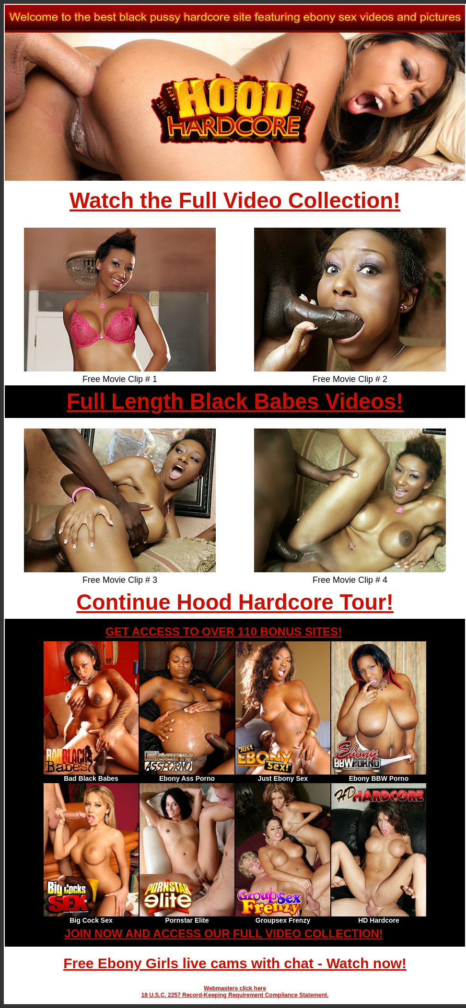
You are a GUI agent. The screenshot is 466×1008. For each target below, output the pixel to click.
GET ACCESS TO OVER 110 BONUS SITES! (223, 631)
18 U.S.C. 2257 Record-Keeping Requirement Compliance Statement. (235, 995)
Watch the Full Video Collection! (235, 200)
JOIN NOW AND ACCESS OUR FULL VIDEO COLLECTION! (223, 933)
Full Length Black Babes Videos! (235, 401)
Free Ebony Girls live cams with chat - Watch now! (235, 963)
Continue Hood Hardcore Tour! (235, 602)
